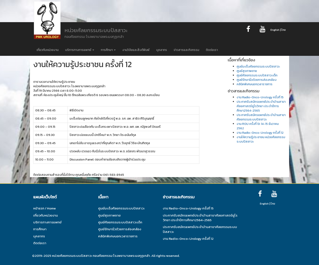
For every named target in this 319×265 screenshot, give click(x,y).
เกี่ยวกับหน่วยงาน (47, 50)
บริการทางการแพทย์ (79, 50)
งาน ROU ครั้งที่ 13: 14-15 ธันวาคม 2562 (258, 126)
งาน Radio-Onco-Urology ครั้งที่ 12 (260, 132)
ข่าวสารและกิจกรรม (186, 50)
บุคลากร (161, 50)
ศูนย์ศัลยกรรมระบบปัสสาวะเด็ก (257, 75)
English (274, 30)
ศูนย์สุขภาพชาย (247, 71)
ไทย (283, 30)
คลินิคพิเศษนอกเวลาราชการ (254, 84)
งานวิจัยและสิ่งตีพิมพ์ (136, 50)
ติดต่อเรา (212, 50)
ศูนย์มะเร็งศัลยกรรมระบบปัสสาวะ (258, 66)
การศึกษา (108, 50)
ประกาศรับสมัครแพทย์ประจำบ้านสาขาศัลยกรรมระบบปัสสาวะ (261, 117)
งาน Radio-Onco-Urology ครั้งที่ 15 (260, 97)
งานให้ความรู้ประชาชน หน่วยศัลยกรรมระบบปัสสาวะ (261, 139)
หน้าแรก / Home (44, 208)
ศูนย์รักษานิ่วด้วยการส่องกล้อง (256, 79)
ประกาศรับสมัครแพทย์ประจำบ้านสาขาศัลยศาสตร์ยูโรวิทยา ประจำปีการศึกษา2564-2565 (261, 106)
